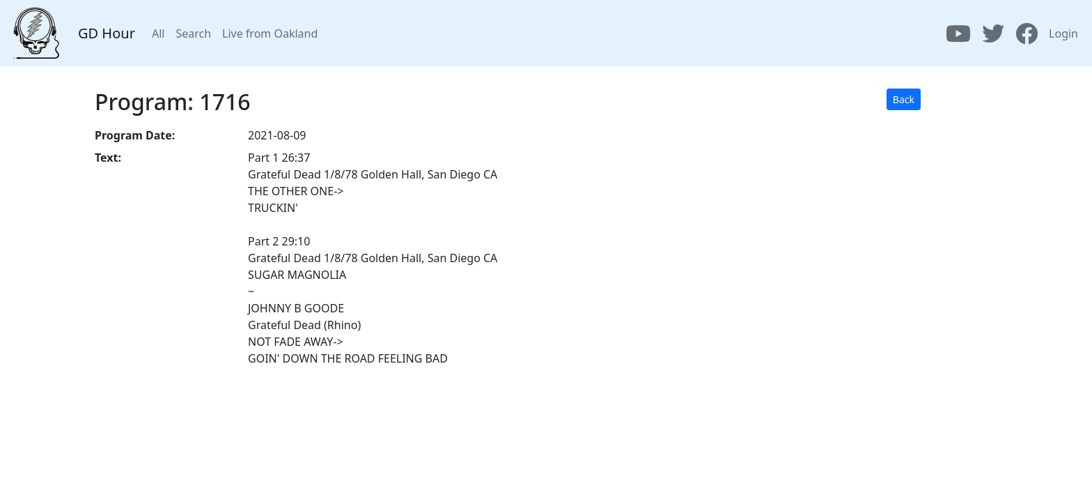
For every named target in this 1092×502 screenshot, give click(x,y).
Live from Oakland (270, 33)
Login (1063, 33)
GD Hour (106, 33)
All (158, 33)
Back (903, 99)
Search (193, 33)
